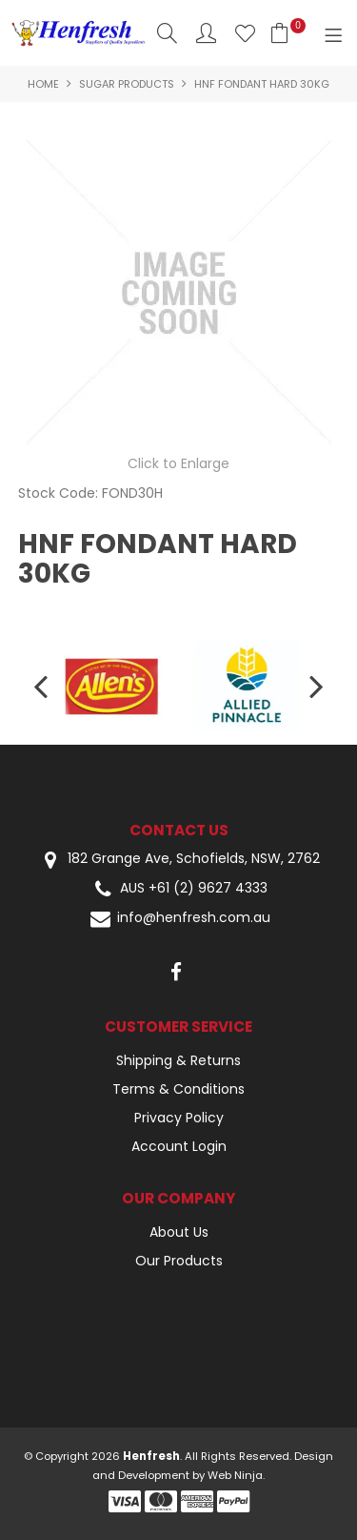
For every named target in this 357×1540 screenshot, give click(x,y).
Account (206, 33)
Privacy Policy (179, 1117)
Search (167, 33)
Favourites (245, 33)
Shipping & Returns (178, 1060)
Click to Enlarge (178, 463)
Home (43, 84)
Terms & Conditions (178, 1089)
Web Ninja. (236, 1475)
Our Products (179, 1260)
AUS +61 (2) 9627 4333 (179, 889)
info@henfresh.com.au (179, 919)
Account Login (179, 1146)
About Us (178, 1232)
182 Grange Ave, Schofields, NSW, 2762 (179, 860)
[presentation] (43, 686)
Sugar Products (126, 84)
